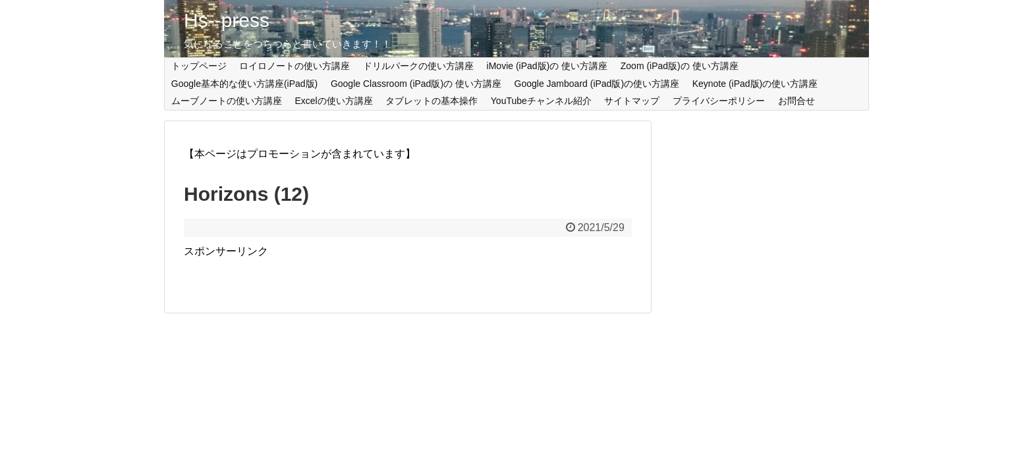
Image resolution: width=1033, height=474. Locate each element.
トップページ (199, 66)
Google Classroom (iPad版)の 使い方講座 (416, 83)
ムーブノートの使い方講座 (226, 100)
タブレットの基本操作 (431, 100)
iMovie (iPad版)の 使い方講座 (547, 66)
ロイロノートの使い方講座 (294, 66)
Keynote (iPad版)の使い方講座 (755, 83)
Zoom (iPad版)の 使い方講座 (680, 66)
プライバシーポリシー (719, 100)
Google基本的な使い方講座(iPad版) (244, 83)
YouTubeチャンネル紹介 (541, 100)
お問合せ (796, 100)
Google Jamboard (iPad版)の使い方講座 (597, 83)
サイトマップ (631, 100)
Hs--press (226, 20)
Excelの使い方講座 (333, 100)
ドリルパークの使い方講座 (418, 66)
